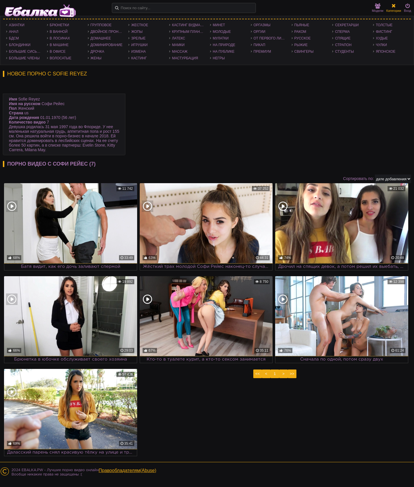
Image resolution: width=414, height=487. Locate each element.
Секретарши (347, 25)
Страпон (343, 45)
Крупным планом (188, 32)
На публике (224, 52)
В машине (59, 45)
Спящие (342, 38)
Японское (385, 52)
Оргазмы (262, 25)
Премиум (262, 52)
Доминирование (106, 45)
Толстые (384, 25)
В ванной (59, 32)
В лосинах (60, 38)
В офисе (58, 52)
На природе (224, 45)
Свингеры (304, 52)
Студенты (344, 52)
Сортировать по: (358, 178)
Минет (219, 25)
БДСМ (14, 38)
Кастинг (139, 58)
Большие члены (24, 58)
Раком (300, 32)
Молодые (222, 32)
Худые (382, 38)
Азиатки (16, 25)
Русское (302, 38)
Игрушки (139, 45)
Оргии (259, 32)
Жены (96, 58)
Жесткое (139, 25)
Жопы (136, 32)
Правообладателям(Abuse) (127, 470)
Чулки (381, 45)
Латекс (178, 38)
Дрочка (97, 52)
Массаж (179, 52)
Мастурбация (185, 58)
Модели (378, 7)
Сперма (342, 32)
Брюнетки (59, 25)
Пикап (259, 45)
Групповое (101, 25)
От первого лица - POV (271, 38)
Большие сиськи (25, 52)
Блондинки (19, 45)
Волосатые (60, 58)
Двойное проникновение (108, 32)
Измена (138, 52)
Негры (219, 58)
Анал (13, 32)
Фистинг (384, 32)
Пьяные (301, 25)
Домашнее (101, 38)
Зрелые (138, 38)
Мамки (178, 45)
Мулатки (221, 38)
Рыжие (301, 45)
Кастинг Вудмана (188, 25)
